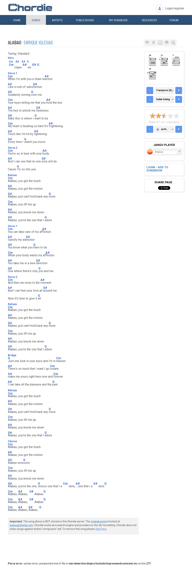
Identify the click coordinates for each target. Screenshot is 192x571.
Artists (57, 20)
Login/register (174, 8)
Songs (36, 20)
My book (118, 20)
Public (85, 20)
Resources (149, 20)
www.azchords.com (21, 525)
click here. (101, 528)
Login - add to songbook (157, 169)
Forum (174, 20)
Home (17, 20)
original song (98, 521)
